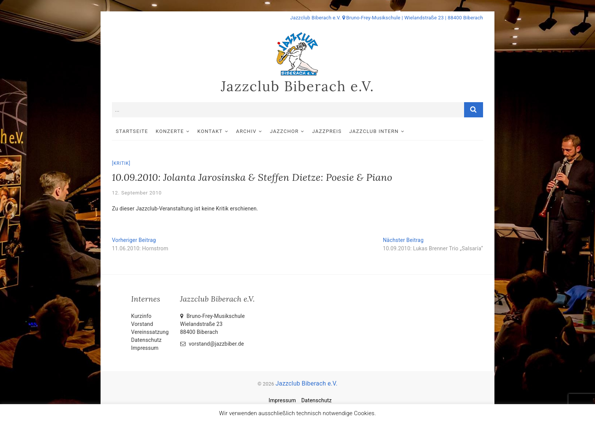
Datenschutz (146, 340)
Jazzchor (284, 131)
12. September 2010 (137, 193)
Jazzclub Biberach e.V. (297, 86)
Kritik (121, 163)
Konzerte (170, 131)
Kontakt (210, 131)
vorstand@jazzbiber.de (212, 344)
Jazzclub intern (373, 131)
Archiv (246, 131)
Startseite (132, 131)
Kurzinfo (141, 316)
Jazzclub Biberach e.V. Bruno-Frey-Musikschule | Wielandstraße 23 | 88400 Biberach (386, 18)
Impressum (145, 348)
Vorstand (142, 324)
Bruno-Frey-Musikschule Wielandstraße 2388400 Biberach (212, 324)
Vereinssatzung (150, 332)
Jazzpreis (327, 131)
